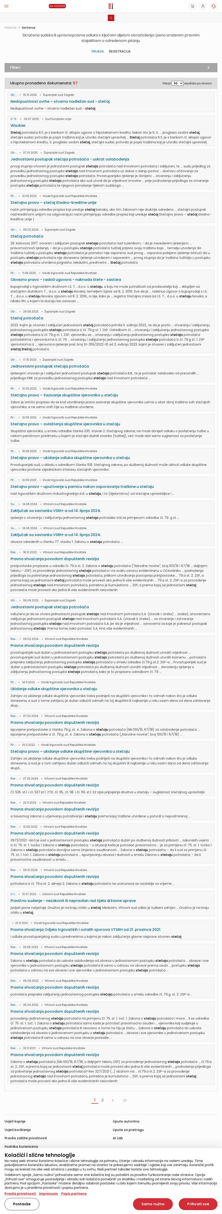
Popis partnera (74, 1193)
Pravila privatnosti (20, 1193)
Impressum (48, 1193)
